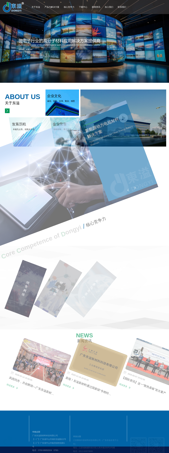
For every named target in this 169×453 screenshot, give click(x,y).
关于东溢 (36, 7)
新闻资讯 (96, 7)
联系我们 (122, 7)
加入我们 (109, 7)
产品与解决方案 (52, 7)
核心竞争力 (69, 7)
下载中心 (83, 7)
